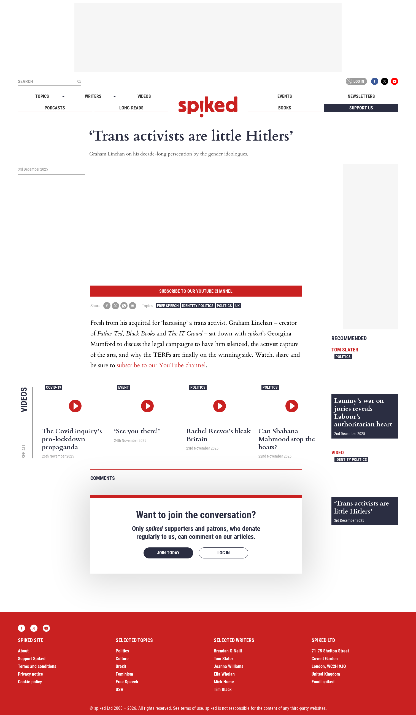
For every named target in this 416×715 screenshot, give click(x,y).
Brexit (121, 666)
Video (337, 452)
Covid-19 (53, 387)
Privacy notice (30, 674)
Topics (42, 96)
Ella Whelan (224, 674)
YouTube (394, 81)
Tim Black (223, 689)
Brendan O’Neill (228, 651)
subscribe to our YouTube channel (161, 365)
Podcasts (55, 108)
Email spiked (323, 681)
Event (123, 387)
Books (284, 108)
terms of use (192, 708)
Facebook (374, 81)
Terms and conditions (37, 666)
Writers (93, 96)
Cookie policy (30, 681)
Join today (168, 552)
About (23, 651)
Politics (224, 305)
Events (284, 96)
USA (119, 689)
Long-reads (131, 108)
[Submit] (79, 81)
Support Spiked (31, 658)
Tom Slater (344, 350)
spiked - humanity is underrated (208, 106)
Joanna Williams (228, 666)
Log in (355, 81)
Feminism (124, 674)
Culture (122, 658)
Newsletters (361, 96)
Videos (144, 96)
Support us (361, 108)
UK (237, 305)
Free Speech (168, 305)
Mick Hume (224, 681)
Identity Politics (198, 305)
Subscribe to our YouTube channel (196, 291)
